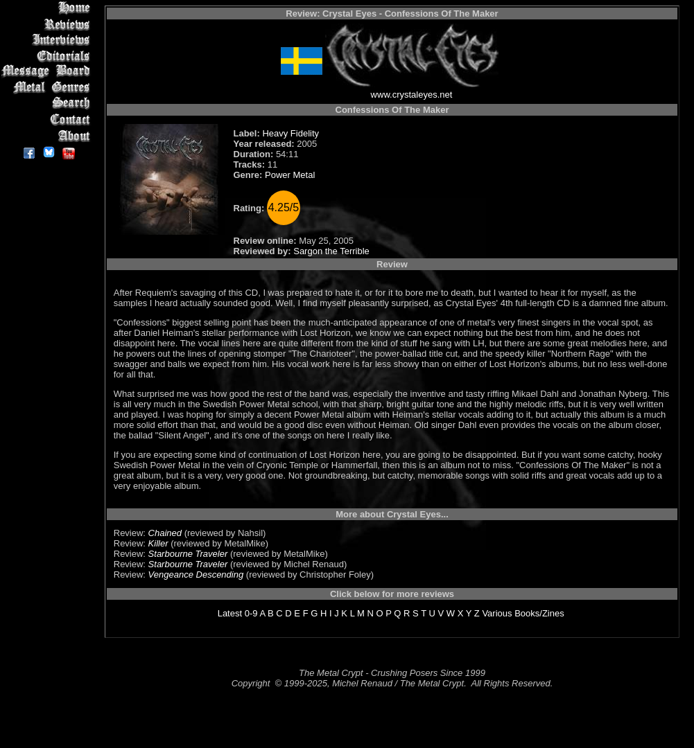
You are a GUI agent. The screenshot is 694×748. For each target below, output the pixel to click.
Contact (48, 119)
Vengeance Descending (196, 574)
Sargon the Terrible (331, 251)
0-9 (251, 613)
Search (48, 104)
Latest (230, 613)
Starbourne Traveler (188, 554)
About (48, 135)
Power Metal (290, 175)
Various (497, 613)
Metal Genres (48, 88)
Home (48, 8)
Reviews (48, 24)
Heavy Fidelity (290, 133)
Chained (165, 533)
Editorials (48, 56)
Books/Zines (539, 613)
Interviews (48, 40)
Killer (158, 543)
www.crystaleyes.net (412, 94)
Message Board (48, 72)
